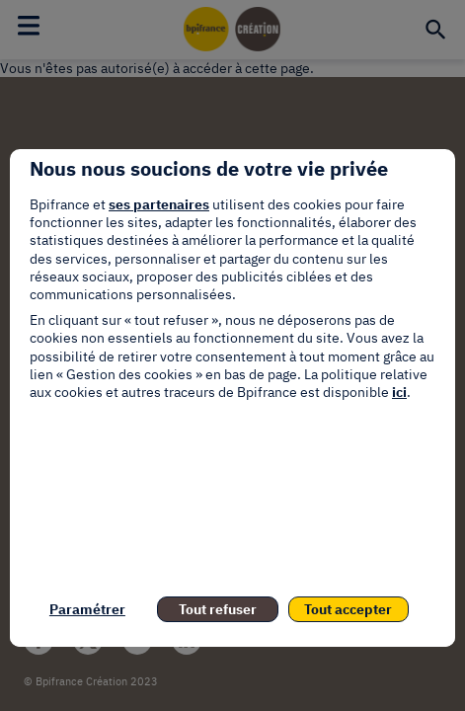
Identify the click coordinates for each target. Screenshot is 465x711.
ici (399, 392)
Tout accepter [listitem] (348, 609)
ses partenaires (159, 204)
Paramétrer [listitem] (87, 609)
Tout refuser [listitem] (218, 609)
